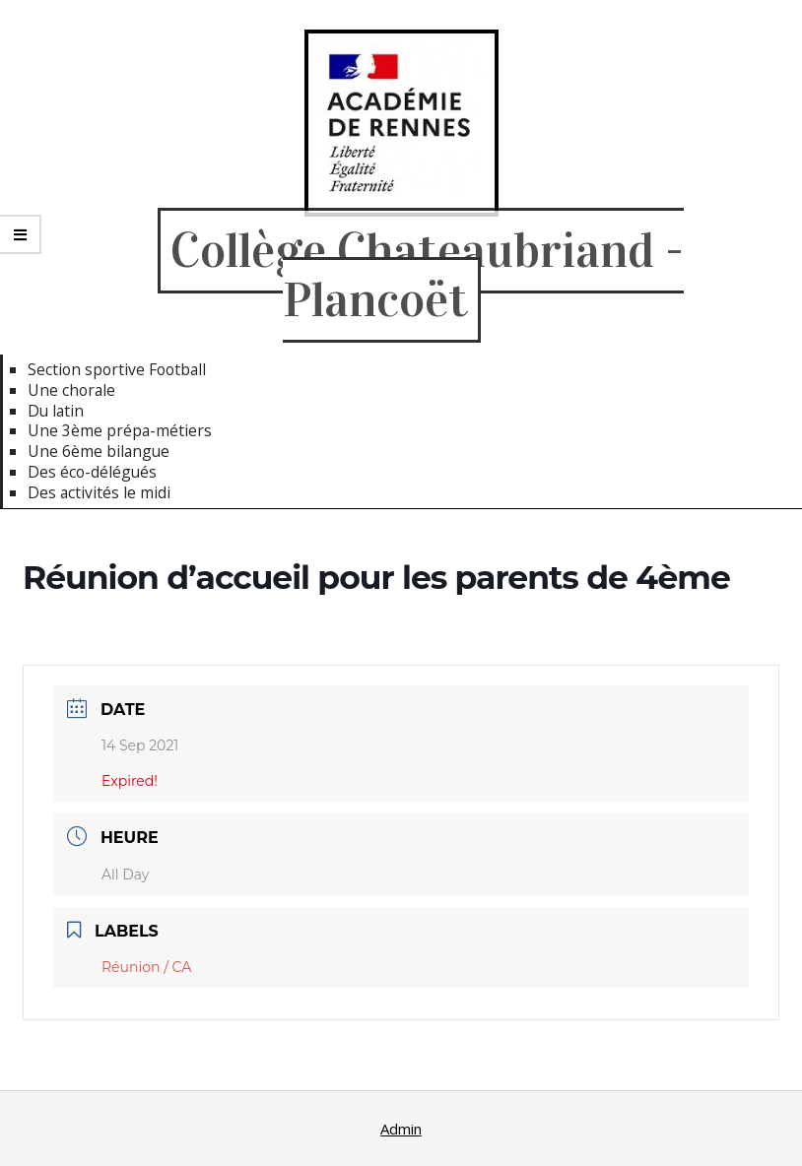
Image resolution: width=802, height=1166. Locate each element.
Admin (401, 1128)
